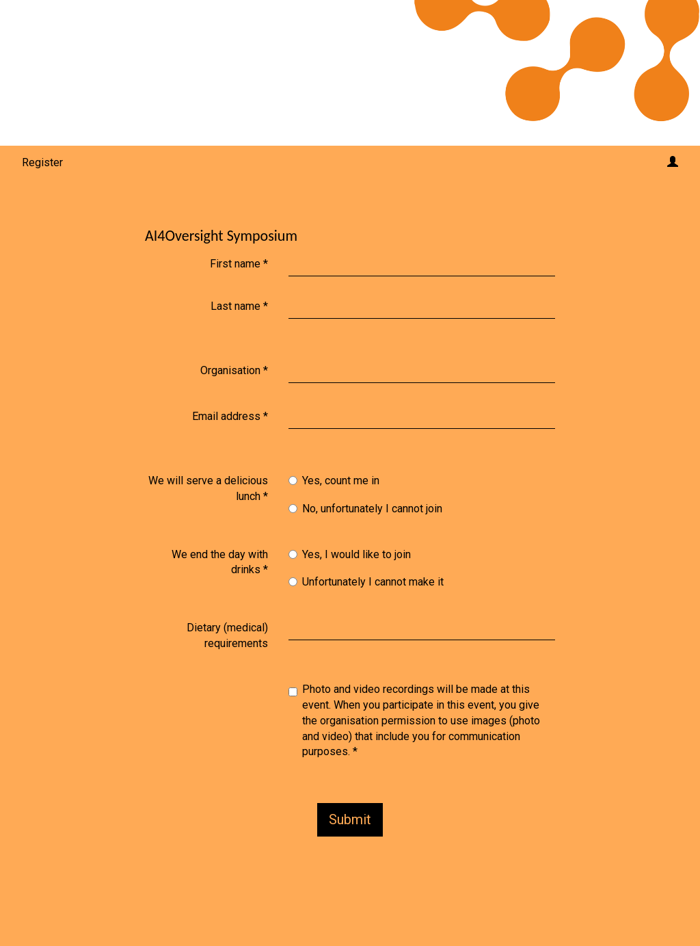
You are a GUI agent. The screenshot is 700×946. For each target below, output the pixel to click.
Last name (239, 306)
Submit (350, 819)
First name (239, 263)
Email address (230, 416)
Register (42, 162)
